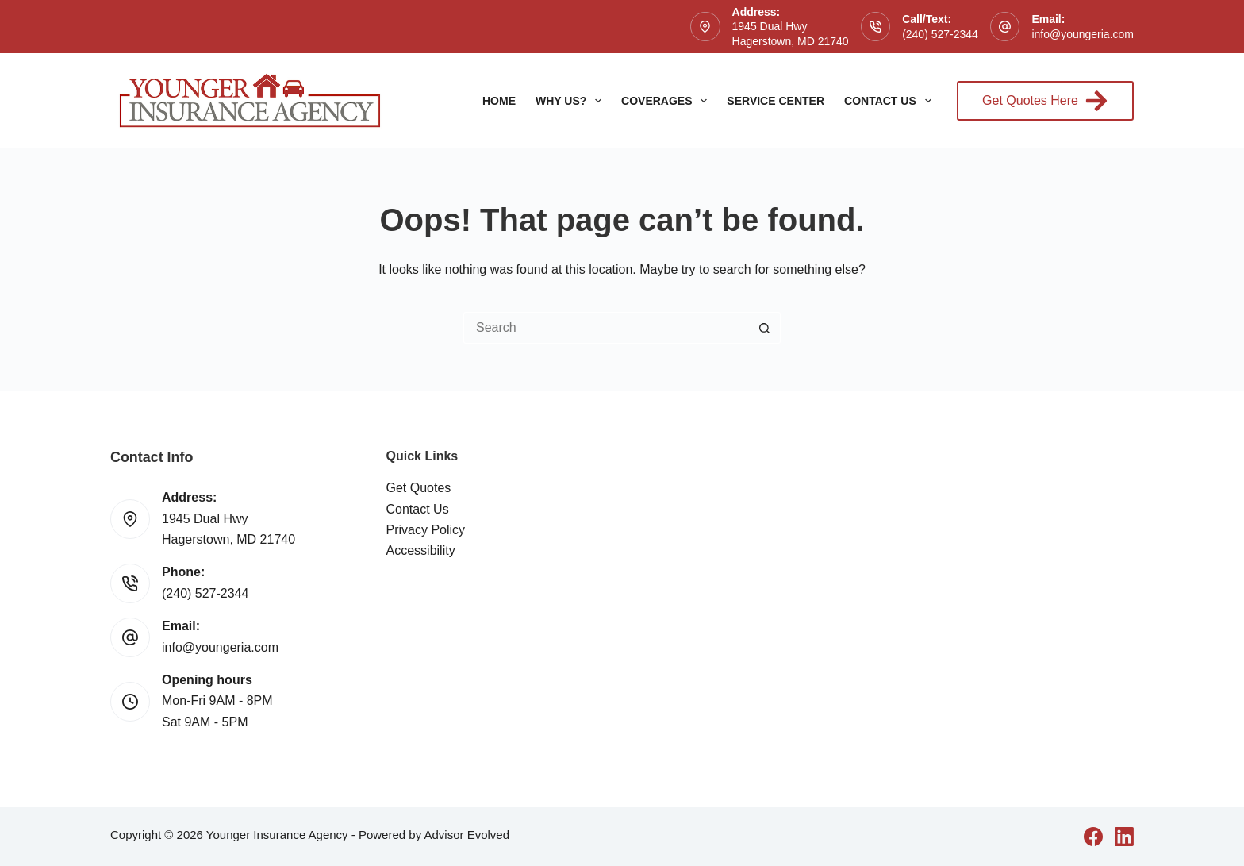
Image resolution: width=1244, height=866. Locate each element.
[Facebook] (1093, 836)
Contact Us (891, 100)
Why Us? (572, 100)
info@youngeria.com (1082, 34)
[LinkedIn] (1124, 836)
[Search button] (765, 328)
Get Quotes (418, 488)
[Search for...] (606, 328)
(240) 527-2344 (940, 34)
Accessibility (420, 550)
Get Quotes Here (1045, 101)
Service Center (775, 100)
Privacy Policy (426, 530)
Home (499, 100)
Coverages (667, 100)
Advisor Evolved (466, 834)
